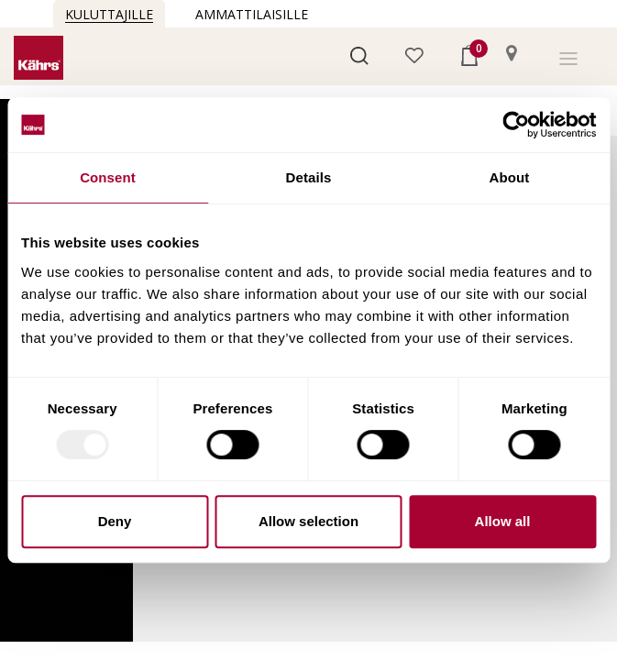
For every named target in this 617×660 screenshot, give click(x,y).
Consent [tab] (108, 177)
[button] (359, 54)
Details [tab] (309, 177)
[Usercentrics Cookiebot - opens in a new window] (515, 124)
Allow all (503, 521)
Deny (115, 521)
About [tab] (510, 177)
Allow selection (308, 521)
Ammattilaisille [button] (251, 14)
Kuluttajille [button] (109, 14)
